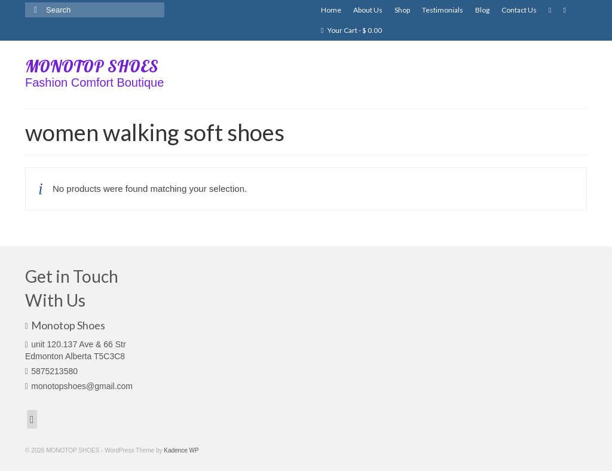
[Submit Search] (34, 9)
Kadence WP (181, 450)
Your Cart (351, 30)
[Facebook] (32, 419)
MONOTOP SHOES (91, 66)
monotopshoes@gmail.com (79, 386)
